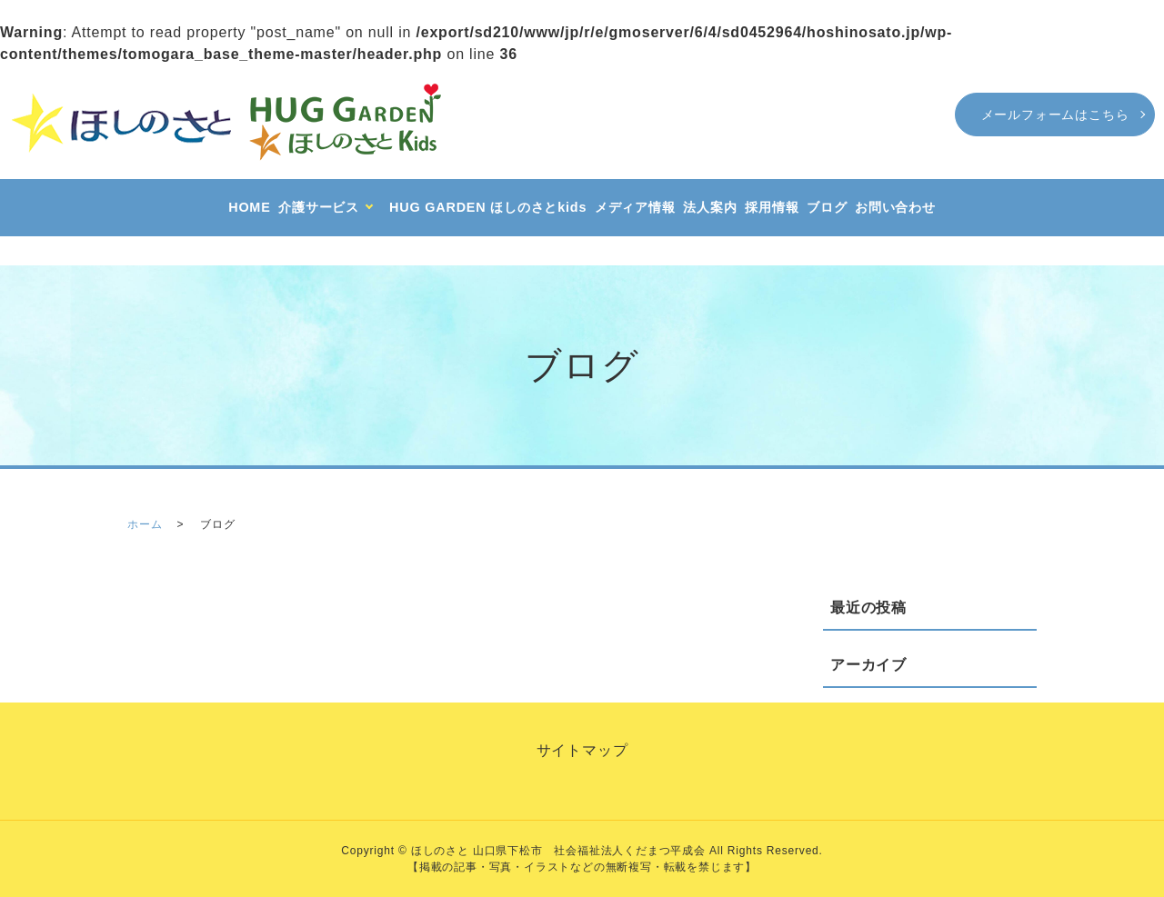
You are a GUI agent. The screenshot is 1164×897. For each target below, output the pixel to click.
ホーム (144, 524)
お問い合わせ (895, 207)
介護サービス (318, 207)
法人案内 (710, 207)
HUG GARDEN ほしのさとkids (488, 207)
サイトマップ (582, 750)
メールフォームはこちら (1055, 114)
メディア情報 (635, 207)
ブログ (827, 207)
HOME (249, 207)
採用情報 (771, 207)
